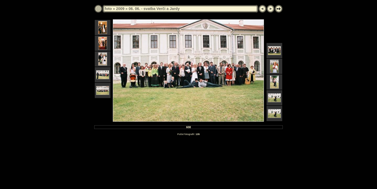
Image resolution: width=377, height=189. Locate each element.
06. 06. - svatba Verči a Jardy (154, 9)
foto (108, 9)
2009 (120, 9)
